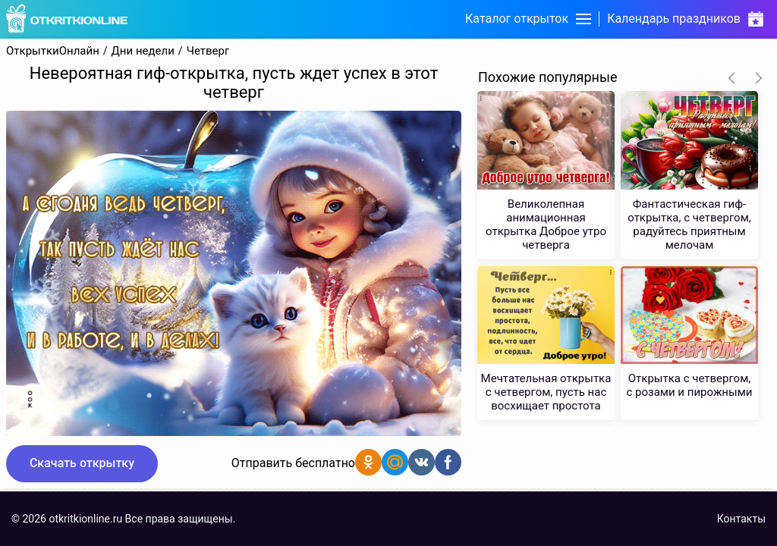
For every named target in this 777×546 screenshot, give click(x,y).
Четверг (208, 51)
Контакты (741, 519)
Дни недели (143, 51)
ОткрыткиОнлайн (52, 51)
